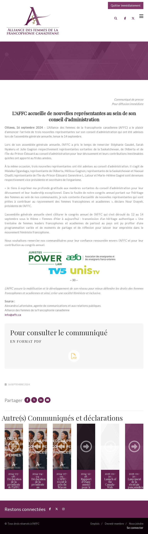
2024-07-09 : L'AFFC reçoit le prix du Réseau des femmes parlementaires (63, 484)
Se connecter (135, 527)
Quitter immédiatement (125, 5)
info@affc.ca (13, 314)
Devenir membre (114, 523)
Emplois (95, 523)
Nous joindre (136, 523)
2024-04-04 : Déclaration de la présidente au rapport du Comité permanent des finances (38, 487)
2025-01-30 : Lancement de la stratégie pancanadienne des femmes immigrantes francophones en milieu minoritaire (135, 488)
